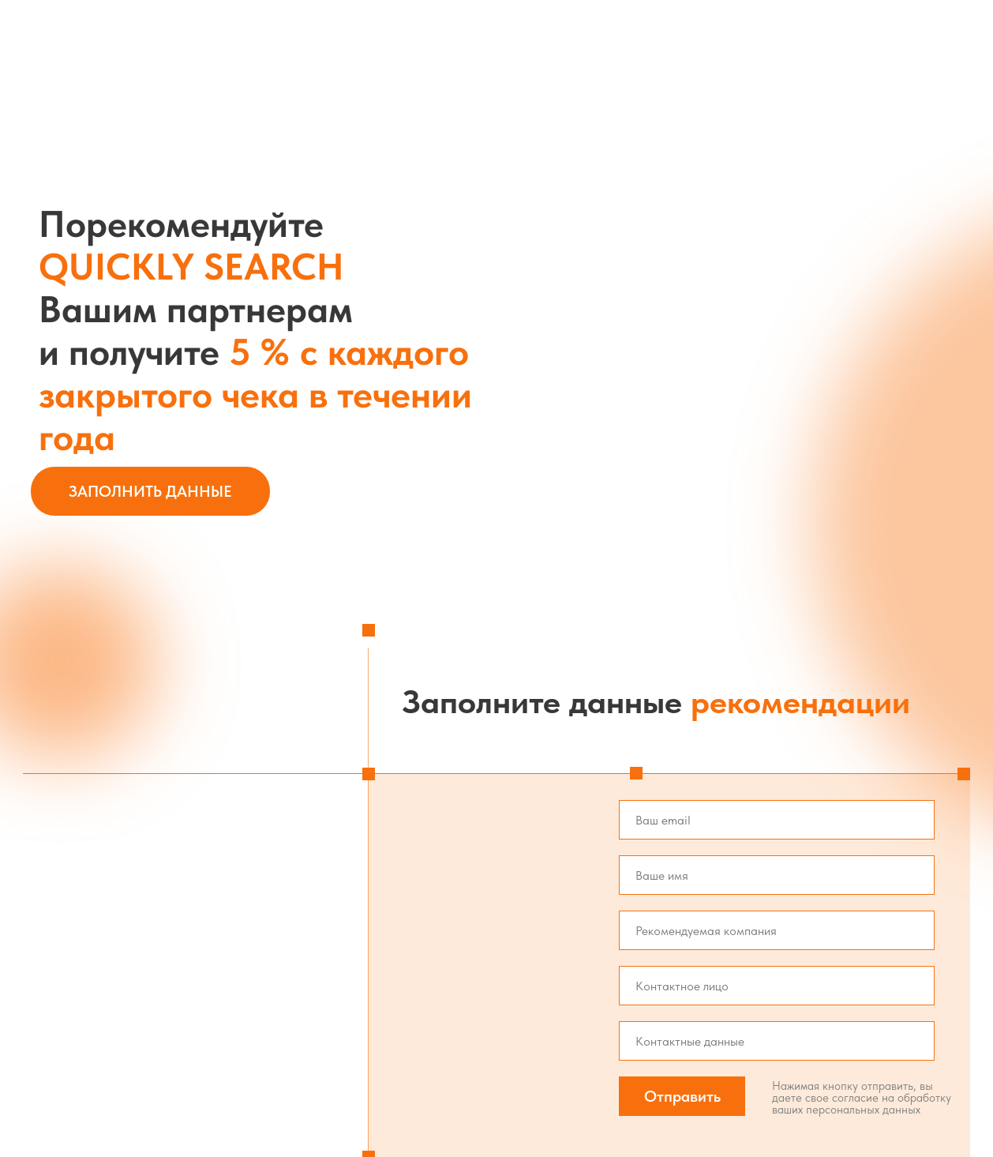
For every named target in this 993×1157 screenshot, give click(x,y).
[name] (777, 875)
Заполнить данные (150, 491)
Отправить (682, 1096)
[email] (777, 820)
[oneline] (777, 930)
